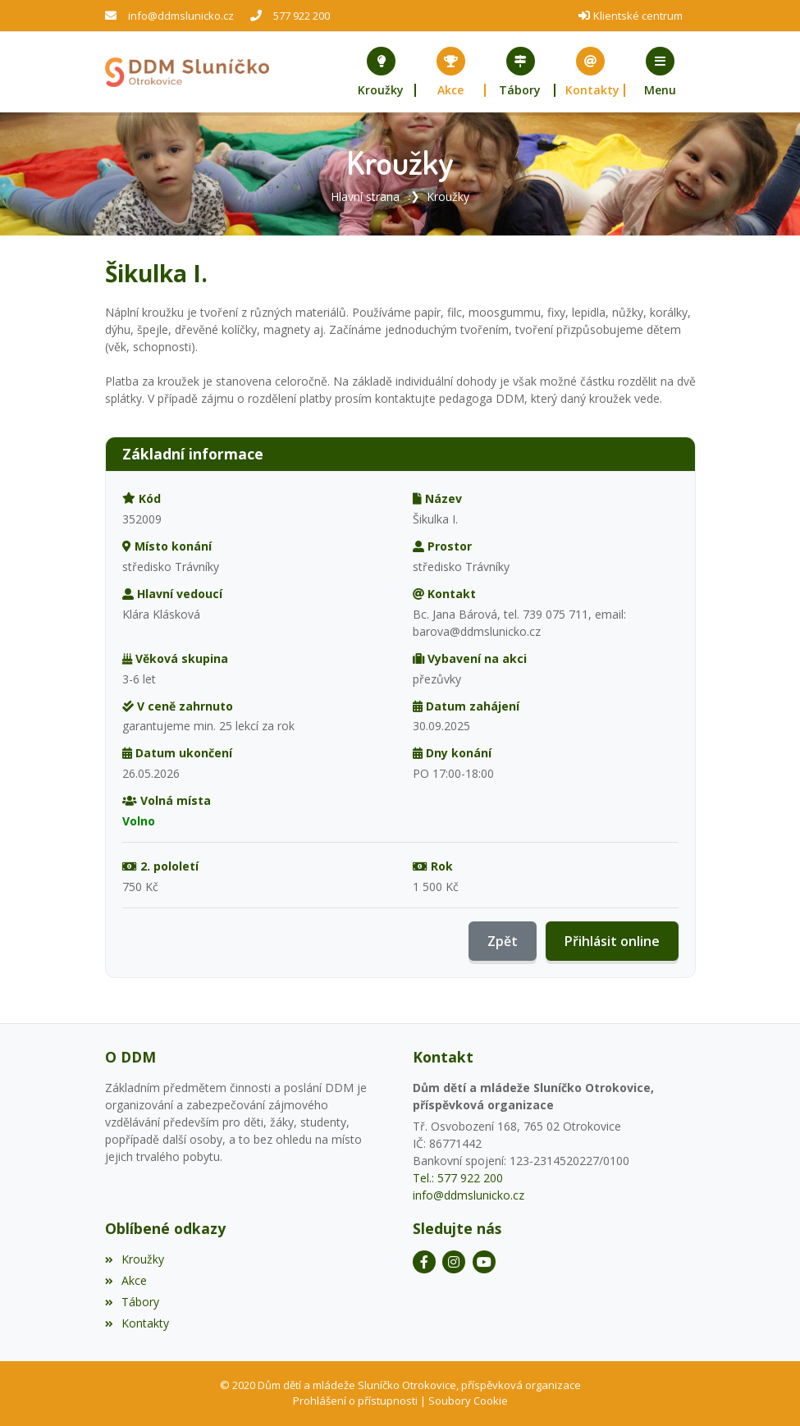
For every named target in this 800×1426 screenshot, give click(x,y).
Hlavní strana (365, 196)
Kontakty (137, 1323)
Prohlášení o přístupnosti (355, 1400)
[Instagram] (453, 1261)
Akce (126, 1280)
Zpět (502, 941)
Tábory (132, 1301)
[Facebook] (424, 1261)
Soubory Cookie (468, 1400)
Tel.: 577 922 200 (458, 1178)
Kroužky (448, 196)
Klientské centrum (638, 15)
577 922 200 (301, 15)
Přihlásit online (612, 941)
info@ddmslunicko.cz (181, 15)
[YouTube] (484, 1261)
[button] (660, 72)
